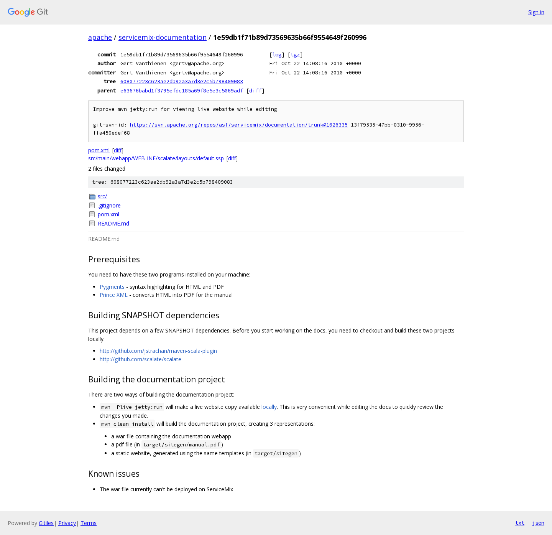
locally (269, 406)
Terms (88, 523)
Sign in (536, 12)
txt (519, 522)
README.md (113, 223)
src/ (102, 196)
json (538, 522)
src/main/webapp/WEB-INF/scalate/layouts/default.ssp (156, 158)
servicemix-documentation (162, 37)
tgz (295, 54)
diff (255, 90)
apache (100, 37)
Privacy (67, 523)
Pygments (112, 286)
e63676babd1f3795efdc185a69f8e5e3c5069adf (181, 90)
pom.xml (99, 150)
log (276, 54)
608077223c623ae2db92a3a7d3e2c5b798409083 (181, 81)
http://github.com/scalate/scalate (140, 359)
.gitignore (109, 205)
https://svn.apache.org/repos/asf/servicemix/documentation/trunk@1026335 (239, 125)
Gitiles (46, 523)
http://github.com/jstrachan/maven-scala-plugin (158, 350)
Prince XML (114, 294)
